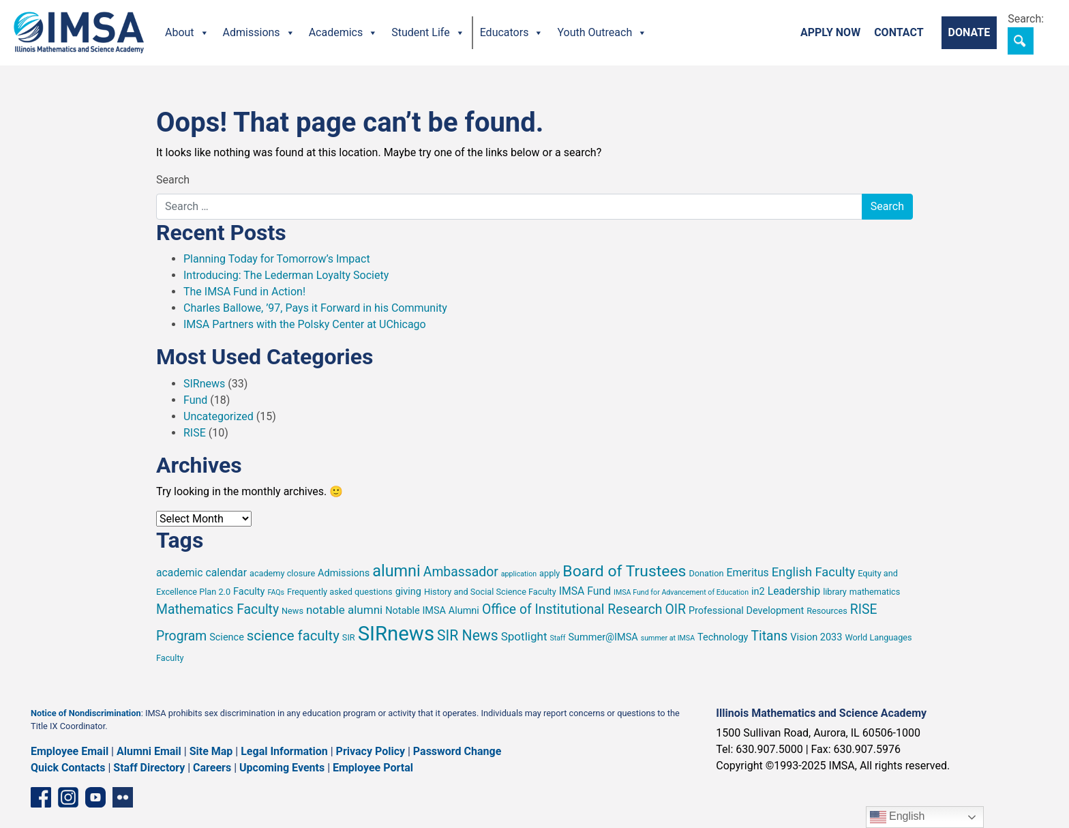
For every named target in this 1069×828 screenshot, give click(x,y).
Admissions (259, 32)
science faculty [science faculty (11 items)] (293, 635)
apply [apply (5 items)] (549, 573)
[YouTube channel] (95, 796)
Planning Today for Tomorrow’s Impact (276, 258)
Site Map (211, 751)
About (187, 32)
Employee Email (69, 751)
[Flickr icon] (122, 796)
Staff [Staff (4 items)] (557, 638)
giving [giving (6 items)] (408, 591)
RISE (194, 432)
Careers (212, 767)
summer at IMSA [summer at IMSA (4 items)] (668, 638)
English (897, 817)
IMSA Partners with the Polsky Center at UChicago (304, 324)
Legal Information (284, 751)
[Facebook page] (41, 796)
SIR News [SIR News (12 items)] (467, 635)
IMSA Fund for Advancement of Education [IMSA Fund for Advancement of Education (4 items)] (681, 592)
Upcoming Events (282, 767)
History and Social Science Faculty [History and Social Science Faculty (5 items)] (490, 592)
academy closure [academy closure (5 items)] (282, 573)
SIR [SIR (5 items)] (348, 637)
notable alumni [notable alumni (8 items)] (344, 610)
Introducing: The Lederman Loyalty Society (286, 275)
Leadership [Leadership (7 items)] (794, 591)
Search (173, 179)
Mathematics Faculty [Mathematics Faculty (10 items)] (217, 609)
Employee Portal (373, 767)
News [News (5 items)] (292, 611)
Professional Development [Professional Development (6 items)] (746, 611)
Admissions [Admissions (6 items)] (344, 573)
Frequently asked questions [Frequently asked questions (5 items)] (340, 592)
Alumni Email (149, 751)
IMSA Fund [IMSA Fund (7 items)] (585, 591)
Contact (898, 32)
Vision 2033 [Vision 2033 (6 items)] (816, 637)
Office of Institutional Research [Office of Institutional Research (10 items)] (572, 609)
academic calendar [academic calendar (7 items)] (201, 572)
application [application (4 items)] (519, 574)
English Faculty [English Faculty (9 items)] (813, 572)
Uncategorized (218, 416)
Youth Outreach (602, 32)
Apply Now (830, 32)
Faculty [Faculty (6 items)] (249, 591)
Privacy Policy (370, 751)
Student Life (427, 32)
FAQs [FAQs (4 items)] (275, 592)
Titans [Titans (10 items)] (769, 636)
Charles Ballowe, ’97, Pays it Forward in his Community (315, 307)
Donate (969, 32)
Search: (1026, 18)
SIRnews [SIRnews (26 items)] (396, 633)
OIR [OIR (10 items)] (675, 609)
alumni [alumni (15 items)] (396, 570)
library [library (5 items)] (835, 592)
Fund (195, 400)
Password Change (457, 751)
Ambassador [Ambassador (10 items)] (460, 572)
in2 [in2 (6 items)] (758, 591)
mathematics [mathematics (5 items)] (874, 592)
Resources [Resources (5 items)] (827, 611)
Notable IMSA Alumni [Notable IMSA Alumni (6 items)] (432, 611)
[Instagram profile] (68, 796)
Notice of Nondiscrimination (86, 713)
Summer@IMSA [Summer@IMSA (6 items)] (602, 637)
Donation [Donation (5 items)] (706, 573)
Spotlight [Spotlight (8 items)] (524, 636)
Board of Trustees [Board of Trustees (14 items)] (624, 571)
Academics (343, 32)
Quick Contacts (68, 767)
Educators (512, 32)
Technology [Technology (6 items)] (722, 637)
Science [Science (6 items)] (226, 637)
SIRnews (204, 383)
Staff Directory (149, 767)
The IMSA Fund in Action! (244, 291)
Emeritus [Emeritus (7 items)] (747, 572)
